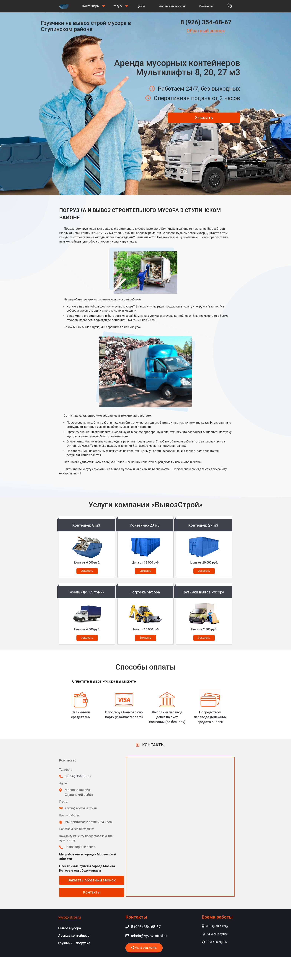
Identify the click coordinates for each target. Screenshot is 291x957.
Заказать (204, 117)
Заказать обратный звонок (92, 880)
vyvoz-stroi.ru (69, 917)
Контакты (206, 6)
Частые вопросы (172, 6)
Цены (140, 6)
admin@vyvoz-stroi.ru (146, 936)
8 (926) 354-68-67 (205, 22)
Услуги (117, 6)
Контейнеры (90, 6)
